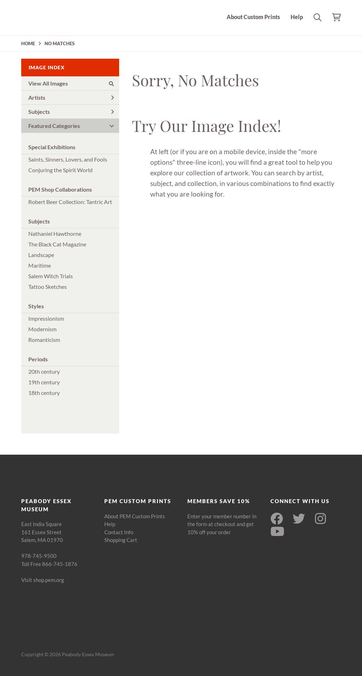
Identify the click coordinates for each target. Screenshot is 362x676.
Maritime (39, 265)
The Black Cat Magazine (57, 244)
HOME (28, 43)
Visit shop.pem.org (42, 580)
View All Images (71, 83)
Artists (71, 97)
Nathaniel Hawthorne (54, 233)
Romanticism (44, 339)
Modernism (42, 329)
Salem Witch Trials (50, 276)
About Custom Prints (253, 16)
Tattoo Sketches (47, 286)
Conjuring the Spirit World (60, 170)
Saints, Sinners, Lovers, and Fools (67, 159)
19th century (44, 382)
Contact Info (118, 532)
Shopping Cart (120, 540)
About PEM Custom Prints (134, 516)
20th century (44, 371)
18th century (44, 392)
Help (297, 16)
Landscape (41, 254)
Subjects (71, 111)
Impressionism (46, 318)
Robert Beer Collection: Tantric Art (70, 201)
